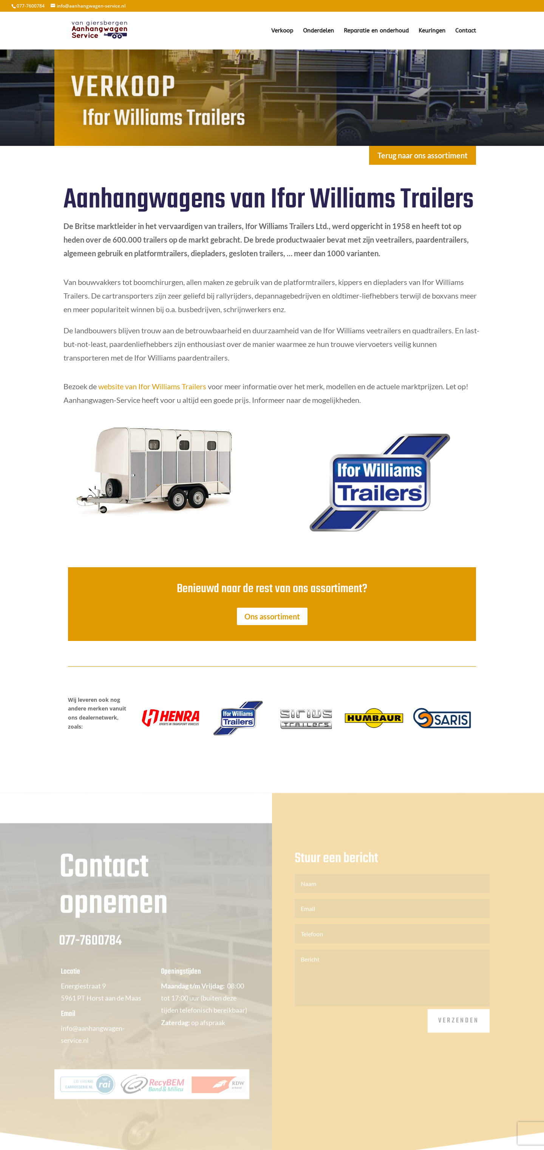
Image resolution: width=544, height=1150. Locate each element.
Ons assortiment (272, 616)
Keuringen (432, 31)
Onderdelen (318, 31)
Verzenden (458, 1028)
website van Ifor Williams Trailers (152, 386)
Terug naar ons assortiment (422, 155)
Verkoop (282, 31)
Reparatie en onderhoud (376, 31)
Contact (465, 31)
